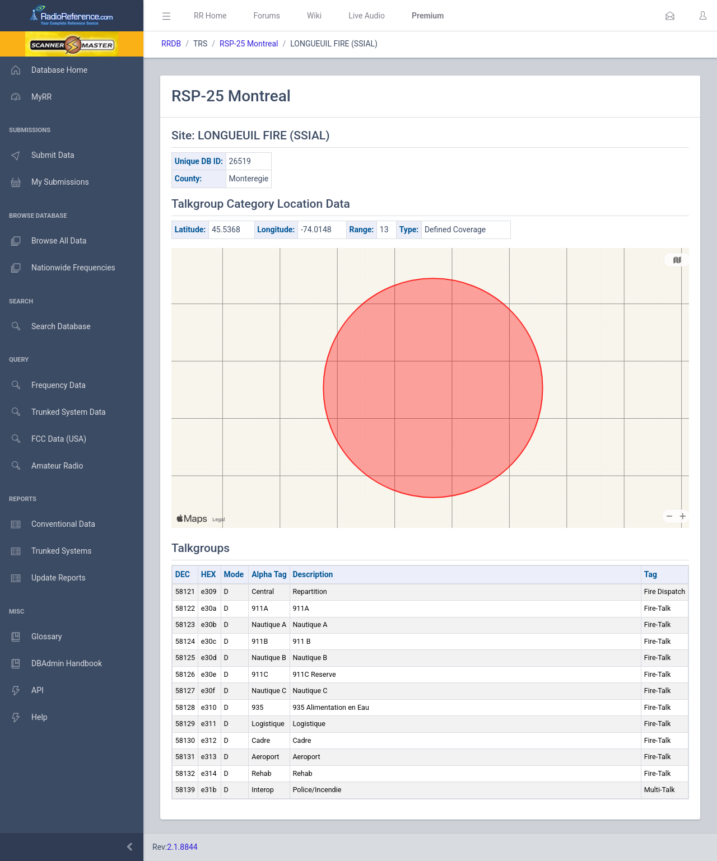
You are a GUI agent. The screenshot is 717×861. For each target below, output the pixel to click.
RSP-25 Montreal (249, 43)
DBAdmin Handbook (51, 664)
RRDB (171, 43)
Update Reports (43, 578)
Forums (266, 15)
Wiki (314, 15)
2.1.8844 (182, 847)
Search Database (45, 326)
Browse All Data (43, 241)
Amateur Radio (41, 466)
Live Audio (366, 15)
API (22, 691)
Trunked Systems (45, 551)
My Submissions (44, 182)
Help (24, 718)
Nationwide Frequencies (57, 268)
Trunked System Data (53, 412)
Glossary (31, 637)
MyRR (26, 97)
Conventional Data (47, 525)
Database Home (43, 70)
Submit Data (37, 156)
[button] (670, 15)
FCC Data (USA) (43, 439)
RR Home (210, 15)
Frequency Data (43, 385)
